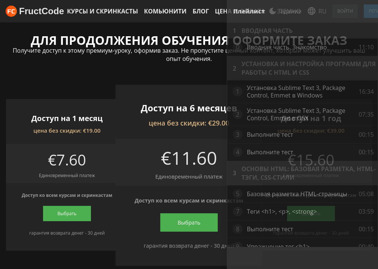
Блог (200, 11)
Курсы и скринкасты (102, 11)
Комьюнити (165, 11)
